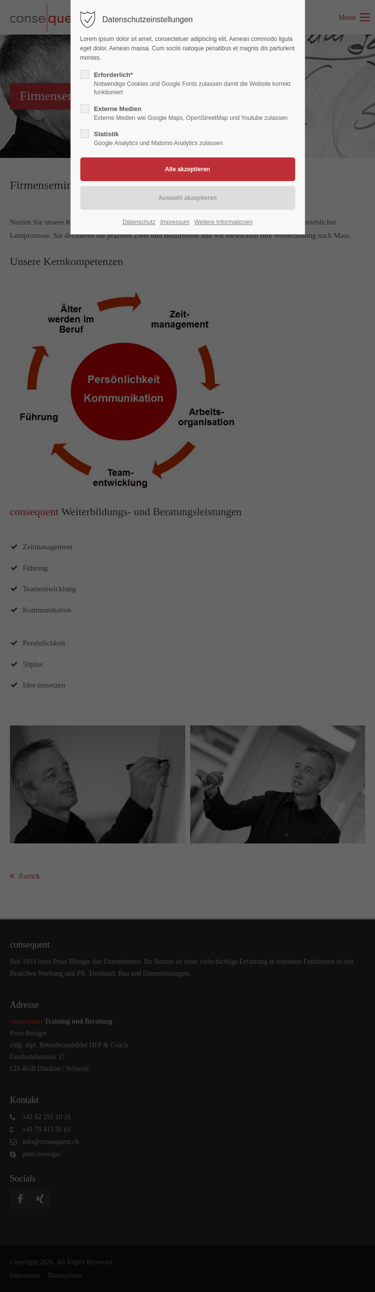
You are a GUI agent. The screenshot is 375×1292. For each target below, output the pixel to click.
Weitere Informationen (223, 222)
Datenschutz (139, 222)
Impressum (174, 222)
